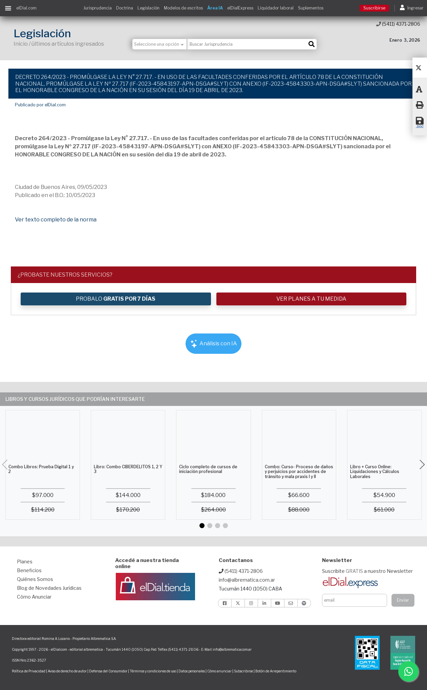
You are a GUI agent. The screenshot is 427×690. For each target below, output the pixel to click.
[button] (202, 525)
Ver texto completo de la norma (56, 219)
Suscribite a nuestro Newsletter (367, 571)
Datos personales (191, 671)
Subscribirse (244, 671)
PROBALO (115, 299)
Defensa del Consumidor (108, 671)
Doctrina (124, 7)
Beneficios (29, 570)
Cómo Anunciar (34, 597)
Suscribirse (374, 7)
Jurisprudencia (97, 7)
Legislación (148, 7)
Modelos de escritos (183, 7)
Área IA (215, 7)
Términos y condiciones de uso (153, 671)
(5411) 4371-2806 (398, 24)
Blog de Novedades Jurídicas (49, 588)
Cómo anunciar (219, 671)
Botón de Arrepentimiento (275, 671)
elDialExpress (240, 7)
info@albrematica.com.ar (247, 580)
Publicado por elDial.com (40, 104)
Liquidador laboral (276, 7)
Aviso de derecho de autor (67, 671)
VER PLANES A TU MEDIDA (311, 299)
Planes (25, 561)
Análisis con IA (213, 344)
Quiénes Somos (35, 579)
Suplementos (310, 7)
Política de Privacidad (28, 671)
